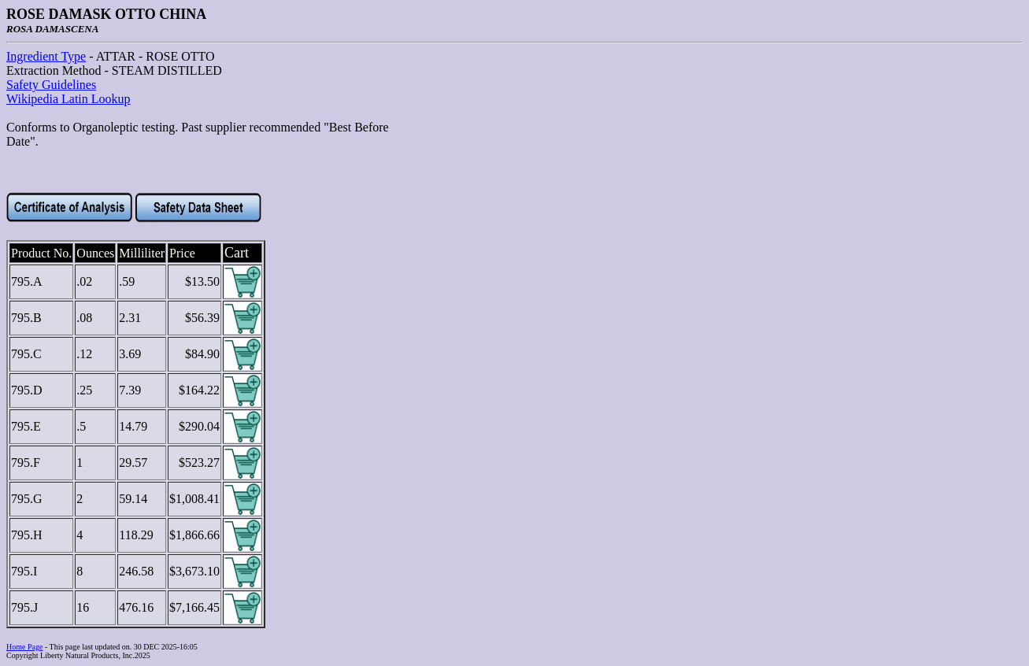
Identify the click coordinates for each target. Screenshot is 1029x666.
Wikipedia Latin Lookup (68, 98)
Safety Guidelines (51, 84)
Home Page (24, 646)
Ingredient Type (46, 56)
